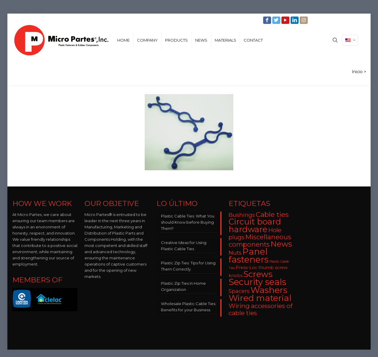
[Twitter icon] (276, 20)
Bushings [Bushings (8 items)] (242, 215)
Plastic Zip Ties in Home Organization (183, 286)
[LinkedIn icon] (295, 20)
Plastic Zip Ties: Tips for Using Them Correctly (188, 266)
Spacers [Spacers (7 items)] (239, 291)
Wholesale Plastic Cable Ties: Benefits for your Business (188, 306)
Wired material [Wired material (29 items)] (260, 298)
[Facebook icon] (267, 20)
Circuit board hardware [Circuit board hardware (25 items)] (255, 225)
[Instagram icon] (304, 20)
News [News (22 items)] (281, 244)
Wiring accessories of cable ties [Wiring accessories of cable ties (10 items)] (260, 309)
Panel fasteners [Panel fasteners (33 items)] (248, 255)
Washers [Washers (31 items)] (268, 290)
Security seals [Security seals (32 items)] (257, 282)
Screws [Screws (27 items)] (258, 274)
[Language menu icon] (350, 40)
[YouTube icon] (286, 20)
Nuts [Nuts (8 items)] (235, 252)
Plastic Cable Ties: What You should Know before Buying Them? (187, 222)
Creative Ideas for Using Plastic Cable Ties (183, 245)
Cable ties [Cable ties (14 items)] (272, 214)
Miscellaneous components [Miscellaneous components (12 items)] (260, 240)
